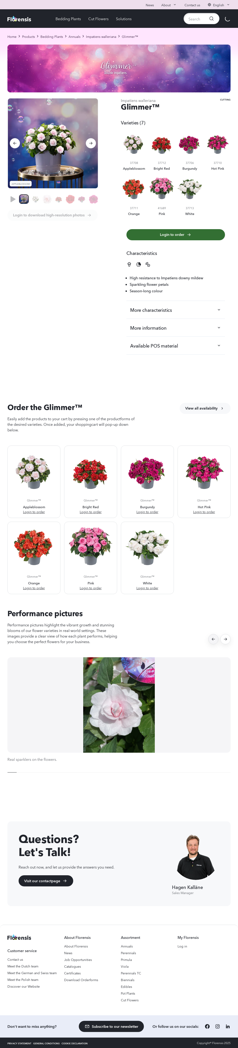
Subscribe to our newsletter (111, 1026)
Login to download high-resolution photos (52, 215)
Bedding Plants (68, 18)
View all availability (205, 408)
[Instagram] (217, 1026)
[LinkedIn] (228, 1026)
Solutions (124, 18)
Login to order (176, 235)
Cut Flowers (98, 18)
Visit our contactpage (46, 881)
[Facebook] (207, 1026)
